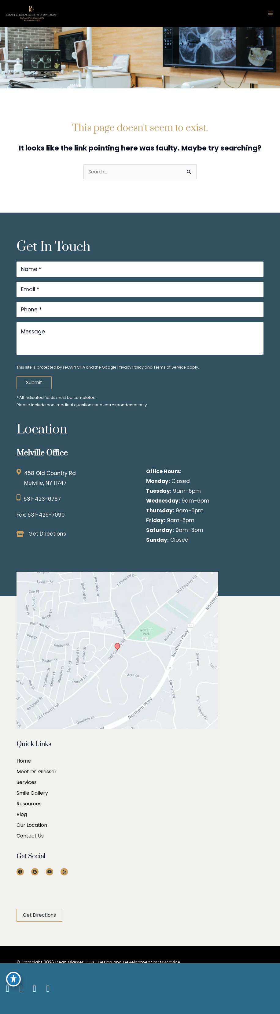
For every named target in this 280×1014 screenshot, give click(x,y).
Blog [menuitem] (22, 814)
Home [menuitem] (24, 760)
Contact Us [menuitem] (30, 835)
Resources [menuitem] (29, 803)
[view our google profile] (21, 989)
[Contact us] (273, 988)
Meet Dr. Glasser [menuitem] (37, 771)
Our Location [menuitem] (32, 825)
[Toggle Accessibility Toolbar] (13, 979)
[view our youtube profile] (34, 989)
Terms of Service (169, 367)
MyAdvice (169, 962)
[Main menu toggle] (270, 13)
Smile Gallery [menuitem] (32, 793)
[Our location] (276, 988)
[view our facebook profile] (8, 989)
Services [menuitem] (27, 782)
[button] (39, 915)
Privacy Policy (130, 367)
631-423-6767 (42, 499)
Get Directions (47, 533)
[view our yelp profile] (48, 989)
